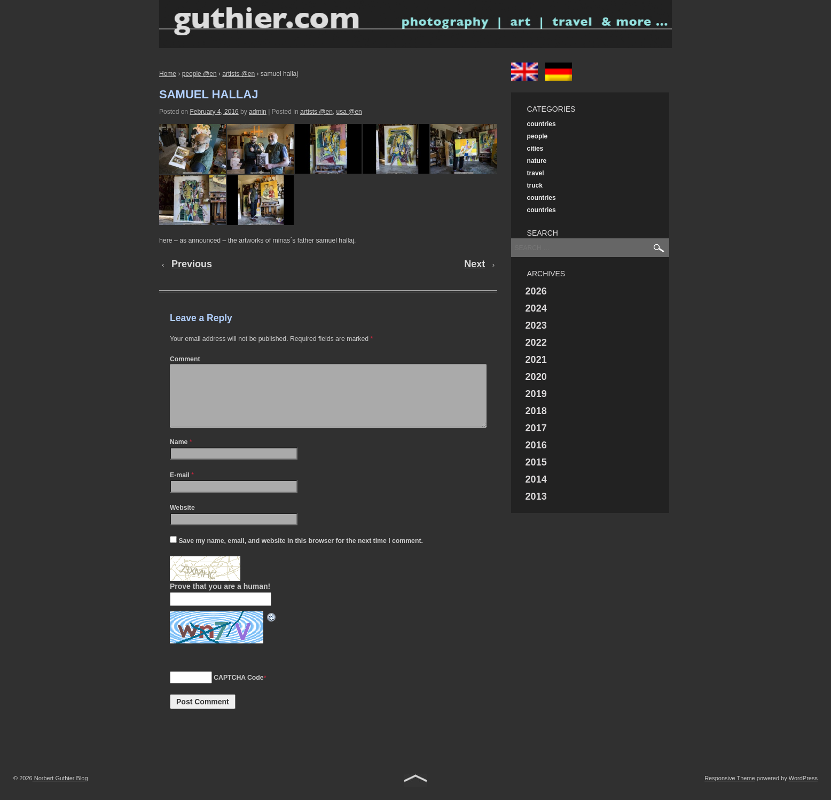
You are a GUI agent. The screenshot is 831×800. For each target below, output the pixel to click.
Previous (191, 264)
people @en (199, 73)
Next (474, 264)
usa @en (349, 111)
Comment (185, 359)
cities (535, 148)
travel (535, 173)
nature (537, 161)
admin (257, 111)
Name (178, 455)
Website (182, 520)
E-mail (180, 488)
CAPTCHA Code (238, 690)
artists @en (238, 73)
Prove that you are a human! (220, 599)
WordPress (803, 791)
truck (535, 185)
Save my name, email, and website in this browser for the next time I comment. (300, 553)
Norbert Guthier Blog (60, 791)
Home (167, 73)
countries (541, 124)
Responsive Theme (729, 791)
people (537, 136)
